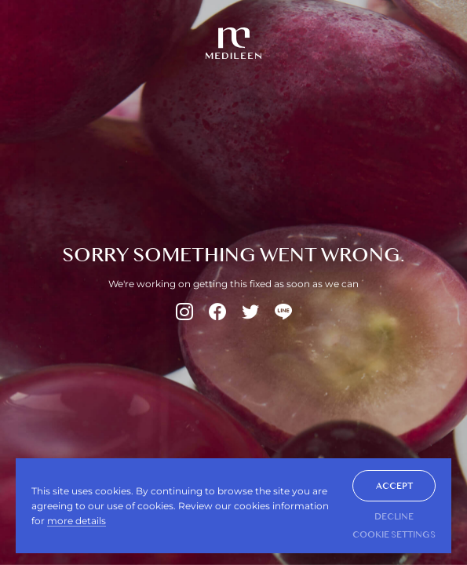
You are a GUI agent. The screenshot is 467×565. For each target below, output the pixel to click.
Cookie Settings (394, 534)
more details (76, 521)
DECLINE (394, 516)
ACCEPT (394, 485)
